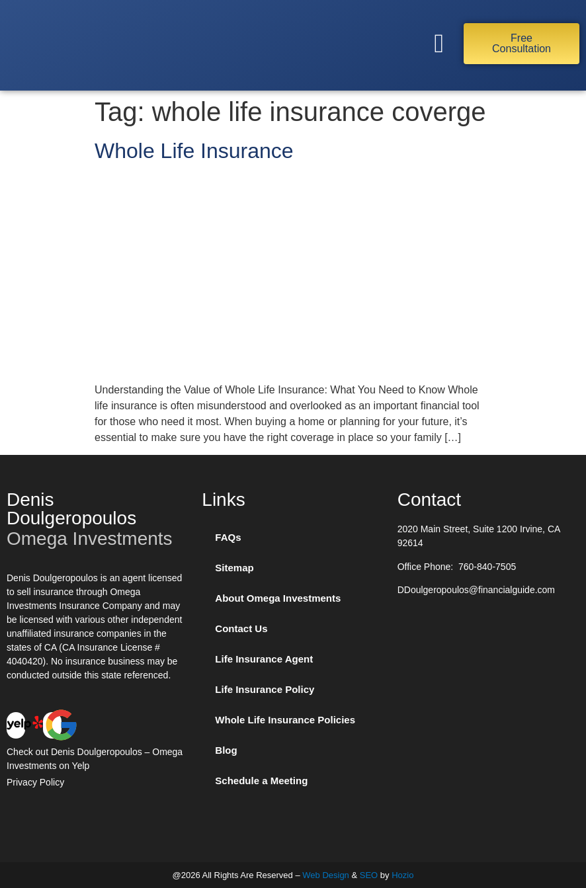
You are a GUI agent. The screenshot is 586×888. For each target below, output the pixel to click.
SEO (369, 875)
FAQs (228, 537)
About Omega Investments (278, 598)
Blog (226, 750)
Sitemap (234, 567)
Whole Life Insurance (194, 151)
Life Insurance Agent (264, 659)
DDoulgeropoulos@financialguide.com (476, 590)
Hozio (402, 875)
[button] (438, 43)
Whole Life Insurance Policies (285, 719)
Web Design (325, 875)
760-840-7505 (487, 566)
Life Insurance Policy (264, 689)
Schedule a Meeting (261, 780)
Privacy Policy (35, 782)
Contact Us (241, 628)
